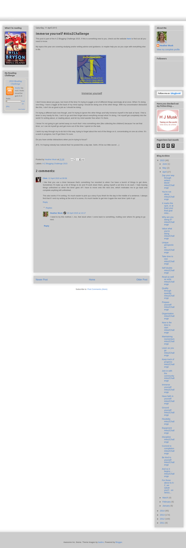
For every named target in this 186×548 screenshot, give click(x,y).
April (164, 172)
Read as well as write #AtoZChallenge (168, 280)
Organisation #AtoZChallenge (168, 316)
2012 (162, 519)
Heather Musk (56, 213)
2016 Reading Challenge (15, 82)
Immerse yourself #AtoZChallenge (168, 388)
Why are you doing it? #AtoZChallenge (168, 221)
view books (21, 109)
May (164, 168)
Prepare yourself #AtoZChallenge (168, 306)
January (166, 506)
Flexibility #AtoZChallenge (168, 421)
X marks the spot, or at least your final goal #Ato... (167, 208)
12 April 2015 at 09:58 (57, 178)
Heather (18, 88)
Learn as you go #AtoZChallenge (168, 352)
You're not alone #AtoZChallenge (168, 195)
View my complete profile (168, 49)
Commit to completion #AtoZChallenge (168, 449)
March (165, 497)
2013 (162, 515)
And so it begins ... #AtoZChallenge (168, 472)
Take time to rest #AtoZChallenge (168, 260)
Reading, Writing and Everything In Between (64, 11)
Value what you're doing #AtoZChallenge (168, 233)
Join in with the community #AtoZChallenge (168, 376)
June (164, 164)
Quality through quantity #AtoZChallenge (168, 293)
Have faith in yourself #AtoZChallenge (168, 400)
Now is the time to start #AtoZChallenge (168, 327)
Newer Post (42, 279)
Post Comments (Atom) (97, 289)
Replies (49, 208)
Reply (45, 202)
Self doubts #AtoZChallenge (168, 270)
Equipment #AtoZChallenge (168, 430)
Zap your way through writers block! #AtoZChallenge (168, 181)
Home (11, 18)
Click (45, 178)
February (166, 502)
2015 (162, 160)
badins (101, 542)
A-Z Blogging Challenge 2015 (54, 163)
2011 (162, 523)
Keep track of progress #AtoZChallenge (168, 363)
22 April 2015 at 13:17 (76, 213)
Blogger (119, 542)
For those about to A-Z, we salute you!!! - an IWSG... (168, 486)
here (129, 39)
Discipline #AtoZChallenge (168, 439)
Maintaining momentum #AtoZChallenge (168, 340)
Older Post (141, 279)
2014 (162, 511)
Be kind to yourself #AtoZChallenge (168, 461)
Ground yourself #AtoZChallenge (168, 411)
